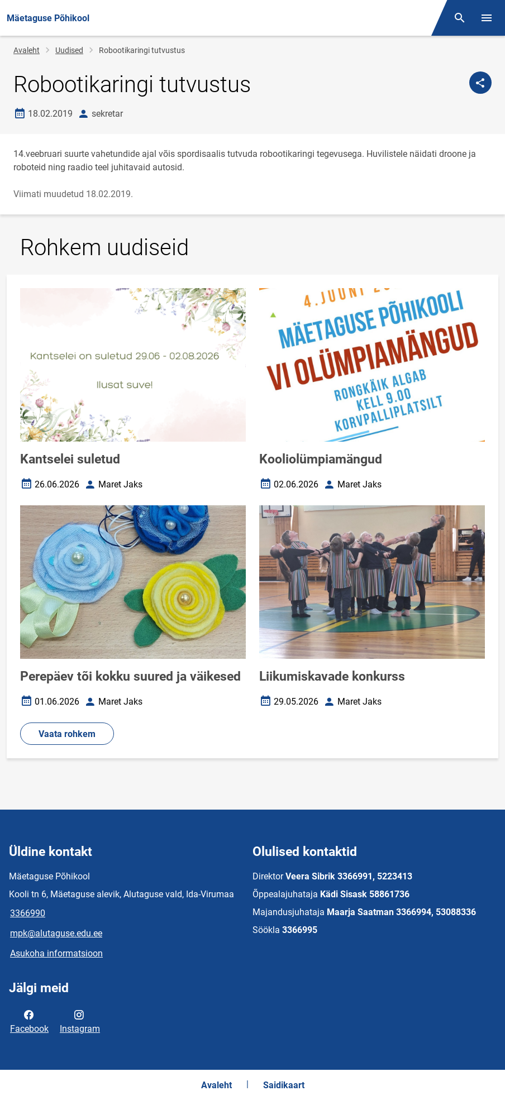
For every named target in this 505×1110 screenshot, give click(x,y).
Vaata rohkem (67, 734)
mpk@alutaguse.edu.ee (56, 933)
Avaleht (26, 50)
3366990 (27, 913)
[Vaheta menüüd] (486, 18)
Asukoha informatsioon (56, 953)
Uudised (69, 50)
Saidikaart (283, 1085)
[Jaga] (480, 82)
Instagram (80, 1020)
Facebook (29, 1020)
